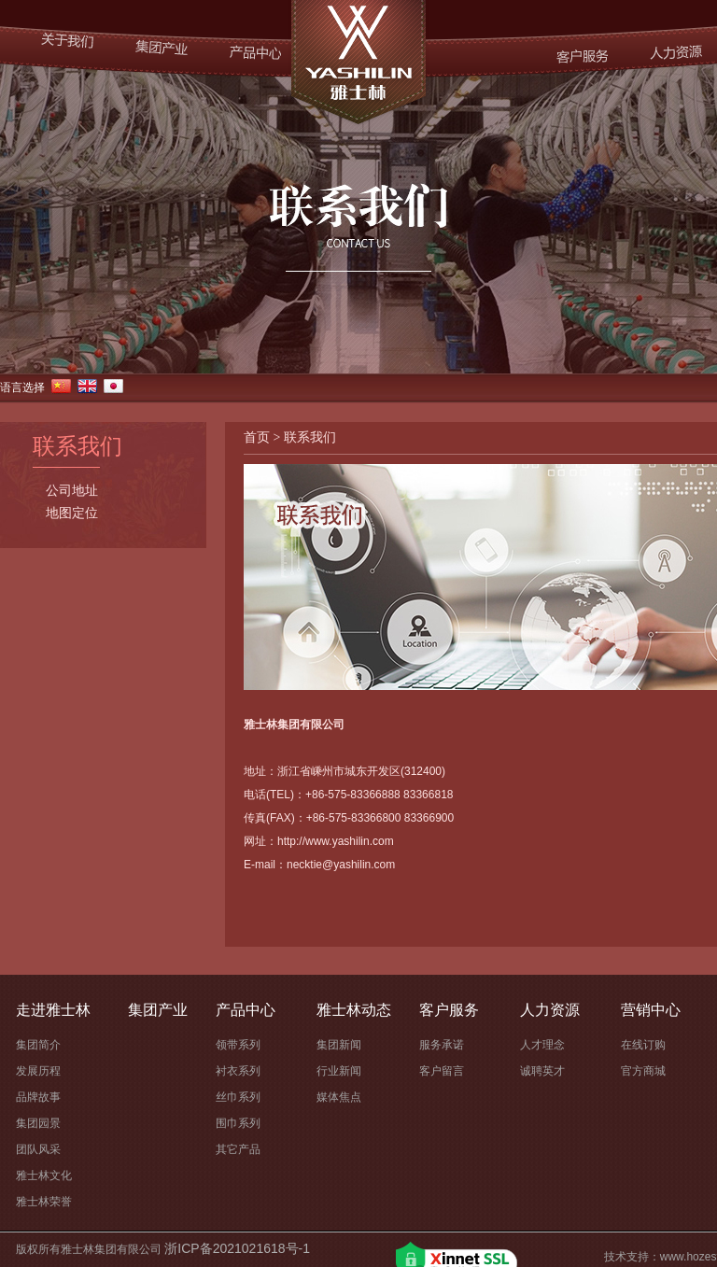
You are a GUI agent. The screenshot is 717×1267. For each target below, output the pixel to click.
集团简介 (38, 1044)
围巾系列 (238, 1123)
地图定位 (72, 513)
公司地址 (72, 491)
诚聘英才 (542, 1071)
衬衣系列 (238, 1071)
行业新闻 (338, 1071)
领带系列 (238, 1044)
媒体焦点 (338, 1097)
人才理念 (542, 1044)
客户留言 (441, 1071)
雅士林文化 (44, 1175)
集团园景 (38, 1123)
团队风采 (38, 1149)
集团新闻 (338, 1044)
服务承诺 (441, 1044)
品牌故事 (38, 1097)
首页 (257, 437)
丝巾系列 (238, 1097)
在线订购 (643, 1044)
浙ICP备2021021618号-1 (237, 1248)
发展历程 (38, 1071)
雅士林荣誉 (44, 1201)
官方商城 (643, 1071)
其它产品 (238, 1149)
